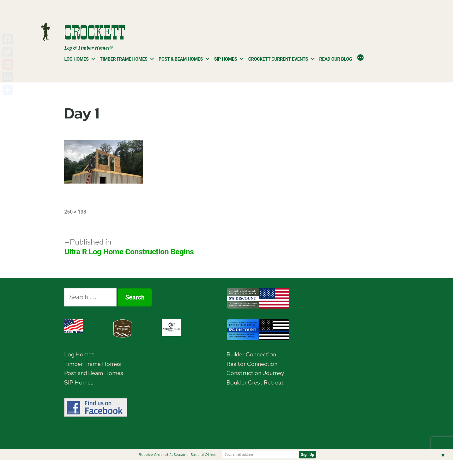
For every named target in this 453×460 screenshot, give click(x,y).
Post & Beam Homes (181, 59)
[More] (360, 58)
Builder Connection (251, 354)
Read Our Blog (335, 59)
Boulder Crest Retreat (255, 382)
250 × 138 (75, 212)
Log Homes (76, 59)
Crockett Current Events (278, 59)
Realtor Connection (251, 364)
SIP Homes (225, 59)
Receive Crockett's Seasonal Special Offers (177, 454)
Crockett (94, 32)
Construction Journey (255, 373)
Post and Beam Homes (93, 373)
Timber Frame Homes (123, 59)
